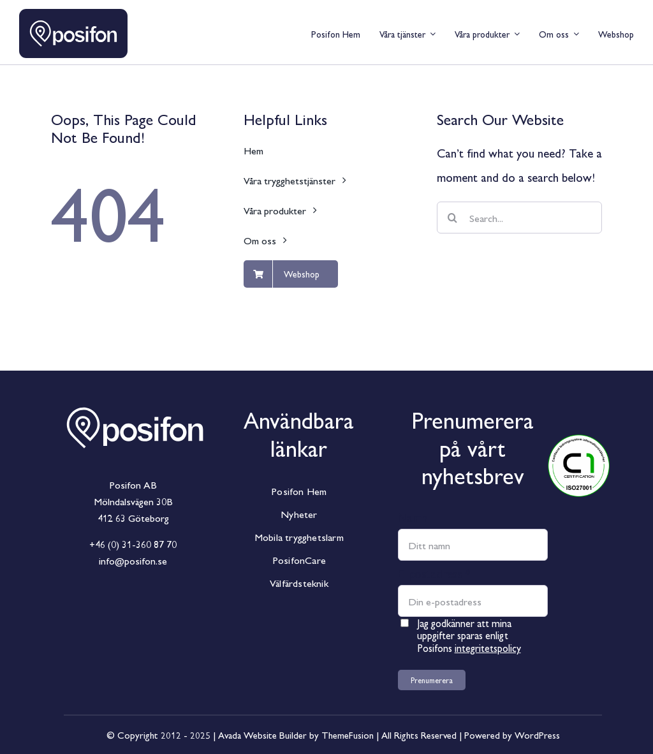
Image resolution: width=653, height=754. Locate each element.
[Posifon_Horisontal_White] (135, 395)
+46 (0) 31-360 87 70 (133, 543)
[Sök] (453, 217)
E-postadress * (434, 573)
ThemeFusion (347, 734)
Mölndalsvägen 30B (133, 501)
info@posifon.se (133, 560)
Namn (412, 517)
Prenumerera (432, 680)
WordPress (537, 734)
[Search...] (519, 217)
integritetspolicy (488, 647)
